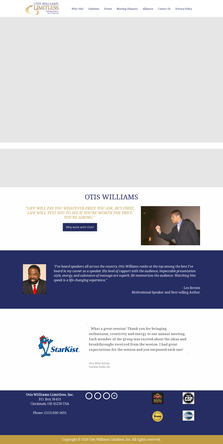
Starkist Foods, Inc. (100, 367)
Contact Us (164, 8)
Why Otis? (78, 8)
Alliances (148, 8)
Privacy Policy (183, 8)
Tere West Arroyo (99, 363)
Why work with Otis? (80, 227)
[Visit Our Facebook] (89, 396)
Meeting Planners (127, 8)
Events (108, 8)
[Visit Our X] (97, 396)
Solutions (93, 8)
